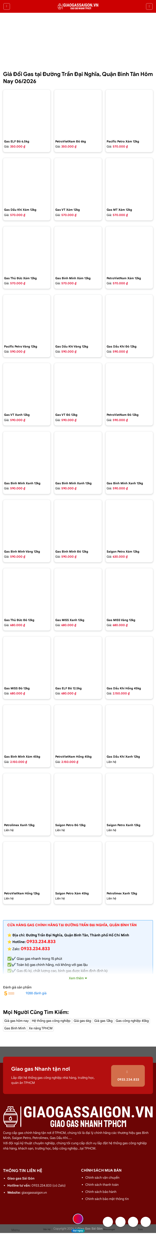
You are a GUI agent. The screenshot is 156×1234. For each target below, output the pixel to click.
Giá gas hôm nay (16, 1021)
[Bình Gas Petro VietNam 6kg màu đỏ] (78, 113)
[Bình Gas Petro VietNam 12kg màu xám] (129, 250)
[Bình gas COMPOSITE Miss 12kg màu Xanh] (78, 592)
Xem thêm (76, 978)
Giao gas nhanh (29, 959)
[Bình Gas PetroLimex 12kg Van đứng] (26, 797)
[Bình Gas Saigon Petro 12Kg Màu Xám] (129, 523)
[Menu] (6, 6)
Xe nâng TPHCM (41, 1028)
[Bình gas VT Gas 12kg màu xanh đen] (26, 386)
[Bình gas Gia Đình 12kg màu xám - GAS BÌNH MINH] (78, 250)
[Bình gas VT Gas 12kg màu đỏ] (78, 386)
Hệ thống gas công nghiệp (51, 1021)
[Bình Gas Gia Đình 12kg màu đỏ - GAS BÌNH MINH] (78, 523)
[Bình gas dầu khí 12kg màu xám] (26, 181)
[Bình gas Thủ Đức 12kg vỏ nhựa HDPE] (26, 592)
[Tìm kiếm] (149, 6)
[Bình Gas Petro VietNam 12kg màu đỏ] (129, 386)
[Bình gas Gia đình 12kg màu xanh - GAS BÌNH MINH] (26, 455)
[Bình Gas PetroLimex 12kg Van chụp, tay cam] (129, 865)
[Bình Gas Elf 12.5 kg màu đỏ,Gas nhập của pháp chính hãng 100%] (78, 660)
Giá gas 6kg (82, 1021)
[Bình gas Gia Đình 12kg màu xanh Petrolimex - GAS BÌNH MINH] (78, 455)
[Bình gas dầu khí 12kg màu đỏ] (129, 318)
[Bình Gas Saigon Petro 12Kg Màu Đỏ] (78, 797)
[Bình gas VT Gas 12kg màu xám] (78, 181)
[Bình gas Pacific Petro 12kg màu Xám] (129, 113)
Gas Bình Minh (15, 1028)
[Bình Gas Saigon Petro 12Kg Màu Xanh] (129, 797)
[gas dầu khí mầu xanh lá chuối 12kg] (129, 728)
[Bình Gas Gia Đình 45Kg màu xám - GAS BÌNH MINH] (26, 728)
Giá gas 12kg (103, 1021)
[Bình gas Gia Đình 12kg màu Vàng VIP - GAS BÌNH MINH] (26, 523)
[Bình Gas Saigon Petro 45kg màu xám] (78, 865)
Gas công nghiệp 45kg (132, 1021)
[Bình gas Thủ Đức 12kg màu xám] (26, 250)
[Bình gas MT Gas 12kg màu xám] (129, 181)
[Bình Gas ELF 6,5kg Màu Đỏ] (26, 113)
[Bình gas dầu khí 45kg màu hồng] (129, 660)
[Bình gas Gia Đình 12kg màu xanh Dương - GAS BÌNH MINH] (129, 455)
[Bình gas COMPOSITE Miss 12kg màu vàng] (129, 592)
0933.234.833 (35, 948)
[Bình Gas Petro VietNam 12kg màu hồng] (26, 865)
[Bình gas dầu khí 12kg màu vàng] (78, 318)
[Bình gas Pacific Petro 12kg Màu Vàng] (26, 318)
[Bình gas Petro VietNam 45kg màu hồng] (78, 728)
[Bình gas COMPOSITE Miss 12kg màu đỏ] (26, 660)
